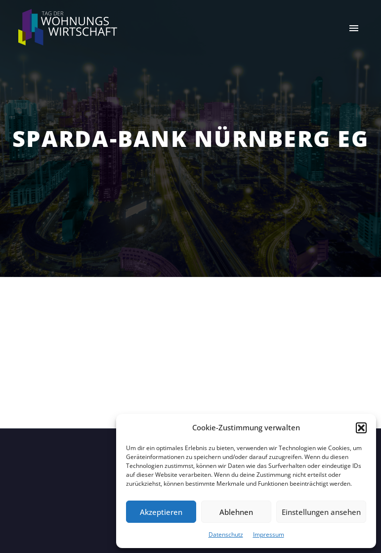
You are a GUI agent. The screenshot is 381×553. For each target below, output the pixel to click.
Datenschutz (226, 534)
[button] (361, 428)
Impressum (268, 534)
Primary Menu (353, 28)
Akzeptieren (161, 512)
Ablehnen (236, 512)
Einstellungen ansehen (321, 512)
